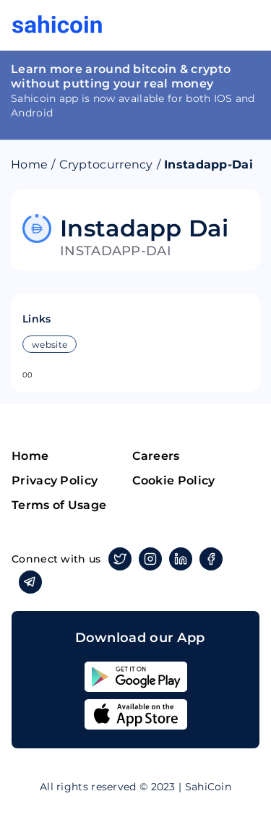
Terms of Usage (59, 505)
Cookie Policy (173, 480)
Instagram (148, 558)
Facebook (208, 558)
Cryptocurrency (106, 164)
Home (29, 164)
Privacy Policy (55, 480)
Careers (156, 456)
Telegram (28, 582)
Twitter (117, 558)
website (49, 344)
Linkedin (178, 558)
